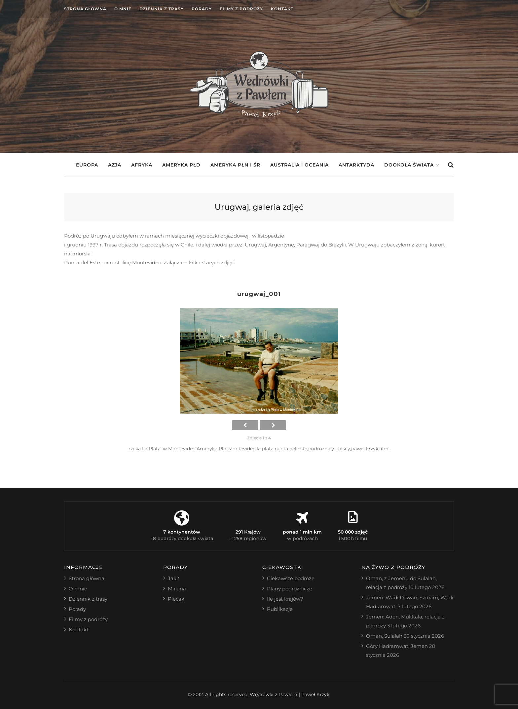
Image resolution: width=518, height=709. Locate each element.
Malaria (177, 588)
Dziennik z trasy (161, 8)
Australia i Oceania (299, 165)
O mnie (122, 8)
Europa (87, 165)
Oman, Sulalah (384, 636)
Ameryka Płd (181, 165)
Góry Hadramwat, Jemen (397, 646)
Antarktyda (356, 165)
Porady (202, 8)
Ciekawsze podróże (290, 578)
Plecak (176, 599)
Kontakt (282, 8)
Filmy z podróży (241, 8)
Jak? (173, 578)
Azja (114, 165)
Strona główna (85, 8)
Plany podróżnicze (289, 588)
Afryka (141, 165)
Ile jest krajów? (285, 599)
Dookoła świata (409, 165)
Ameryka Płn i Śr (235, 165)
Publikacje (280, 609)
